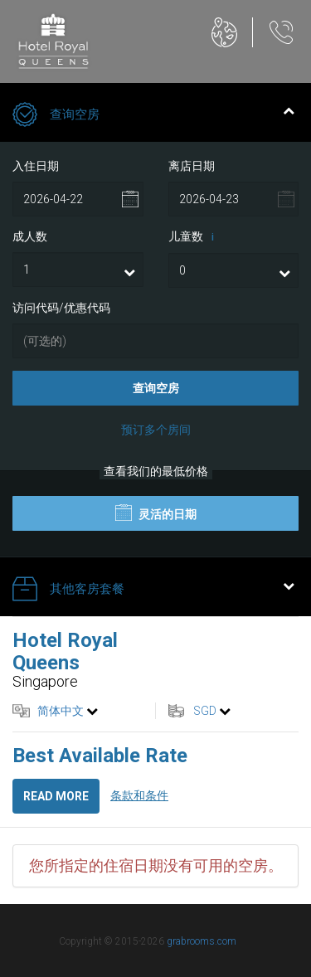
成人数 (29, 236)
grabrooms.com (201, 941)
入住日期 (35, 166)
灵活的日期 (156, 512)
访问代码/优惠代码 (61, 307)
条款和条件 (139, 795)
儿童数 (194, 237)
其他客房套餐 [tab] (153, 590)
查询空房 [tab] (153, 116)
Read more (56, 796)
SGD (204, 710)
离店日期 (191, 166)
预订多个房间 (156, 429)
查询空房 (156, 388)
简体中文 (60, 710)
